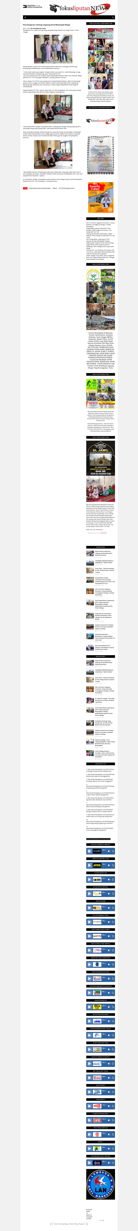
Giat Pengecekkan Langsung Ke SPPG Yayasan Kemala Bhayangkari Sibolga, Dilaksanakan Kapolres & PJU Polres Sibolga (100, 241)
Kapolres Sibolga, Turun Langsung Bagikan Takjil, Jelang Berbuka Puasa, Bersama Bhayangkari (105, 742)
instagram (89, 1217)
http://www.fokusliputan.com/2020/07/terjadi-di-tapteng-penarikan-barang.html (100, 787)
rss (87, 1213)
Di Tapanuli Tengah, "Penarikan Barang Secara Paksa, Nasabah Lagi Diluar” (105, 700)
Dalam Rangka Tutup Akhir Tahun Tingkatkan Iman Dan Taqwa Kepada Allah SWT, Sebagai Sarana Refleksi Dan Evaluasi (100, 257)
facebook (89, 1209)
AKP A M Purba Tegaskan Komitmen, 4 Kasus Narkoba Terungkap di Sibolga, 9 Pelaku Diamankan (100, 224)
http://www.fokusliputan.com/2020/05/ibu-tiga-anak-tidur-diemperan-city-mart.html (100, 799)
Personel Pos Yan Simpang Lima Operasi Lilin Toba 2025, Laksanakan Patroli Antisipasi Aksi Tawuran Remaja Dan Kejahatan (100, 252)
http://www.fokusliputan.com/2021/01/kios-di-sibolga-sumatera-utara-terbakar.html (100, 770)
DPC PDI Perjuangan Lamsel (66, 188)
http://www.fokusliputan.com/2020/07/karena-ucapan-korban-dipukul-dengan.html (100, 794)
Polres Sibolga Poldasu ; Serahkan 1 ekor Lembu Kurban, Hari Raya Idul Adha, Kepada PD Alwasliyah (105, 754)
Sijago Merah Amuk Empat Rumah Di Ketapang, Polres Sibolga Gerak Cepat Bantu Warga (100, 246)
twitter (88, 1211)
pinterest (89, 1215)
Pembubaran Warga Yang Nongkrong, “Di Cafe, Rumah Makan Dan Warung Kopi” (103, 723)
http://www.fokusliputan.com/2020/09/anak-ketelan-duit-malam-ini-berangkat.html (100, 775)
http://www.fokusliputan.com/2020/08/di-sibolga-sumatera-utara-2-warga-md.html (99, 810)
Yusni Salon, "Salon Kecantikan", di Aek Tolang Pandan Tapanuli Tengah (105, 570)
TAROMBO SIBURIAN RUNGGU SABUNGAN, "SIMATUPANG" (104, 562)
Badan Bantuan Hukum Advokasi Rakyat (40, 188)
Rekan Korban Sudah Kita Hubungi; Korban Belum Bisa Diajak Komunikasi (103, 553)
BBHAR (55, 188)
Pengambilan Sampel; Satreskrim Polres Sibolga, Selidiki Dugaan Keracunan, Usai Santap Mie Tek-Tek (98, 230)
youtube (88, 1219)
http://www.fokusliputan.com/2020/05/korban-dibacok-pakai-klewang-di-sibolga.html (100, 805)
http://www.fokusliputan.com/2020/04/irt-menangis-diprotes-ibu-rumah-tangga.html (99, 780)
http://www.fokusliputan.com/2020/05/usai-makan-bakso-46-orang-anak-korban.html (100, 815)
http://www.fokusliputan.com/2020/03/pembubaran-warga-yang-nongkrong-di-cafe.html (100, 822)
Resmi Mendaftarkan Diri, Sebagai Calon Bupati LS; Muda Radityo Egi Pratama (104, 647)
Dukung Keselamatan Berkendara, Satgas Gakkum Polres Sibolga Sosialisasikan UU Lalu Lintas (100, 235)
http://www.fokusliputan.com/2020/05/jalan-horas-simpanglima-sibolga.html (100, 829)
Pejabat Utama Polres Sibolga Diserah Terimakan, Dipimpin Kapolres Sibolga (104, 627)
